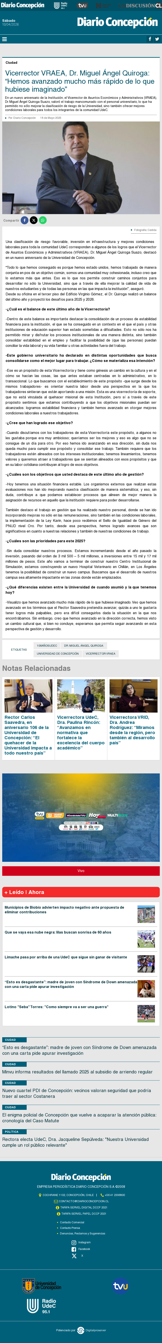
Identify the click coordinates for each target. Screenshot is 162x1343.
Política (11, 1131)
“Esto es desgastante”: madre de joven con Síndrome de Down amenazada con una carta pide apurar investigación (71, 984)
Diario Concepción (24, 117)
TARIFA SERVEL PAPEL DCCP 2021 (84, 1213)
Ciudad (10, 1039)
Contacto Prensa (70, 1228)
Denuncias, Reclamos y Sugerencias (82, 1233)
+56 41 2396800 (115, 1195)
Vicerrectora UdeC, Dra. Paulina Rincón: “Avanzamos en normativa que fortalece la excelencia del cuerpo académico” (81, 733)
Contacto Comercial (72, 1222)
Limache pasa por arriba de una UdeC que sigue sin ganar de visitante (66, 957)
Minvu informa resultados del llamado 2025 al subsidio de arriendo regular (77, 1072)
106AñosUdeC (47, 645)
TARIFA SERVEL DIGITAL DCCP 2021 (83, 1207)
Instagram (81, 1242)
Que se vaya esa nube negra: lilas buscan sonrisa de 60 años (58, 932)
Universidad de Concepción (58, 653)
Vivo (81, 871)
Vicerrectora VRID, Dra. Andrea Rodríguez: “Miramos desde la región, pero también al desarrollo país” (132, 730)
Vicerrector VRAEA (100, 653)
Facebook (81, 1249)
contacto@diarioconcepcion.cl (84, 1201)
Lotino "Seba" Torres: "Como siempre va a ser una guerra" (56, 1007)
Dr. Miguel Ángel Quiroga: (84, 645)
